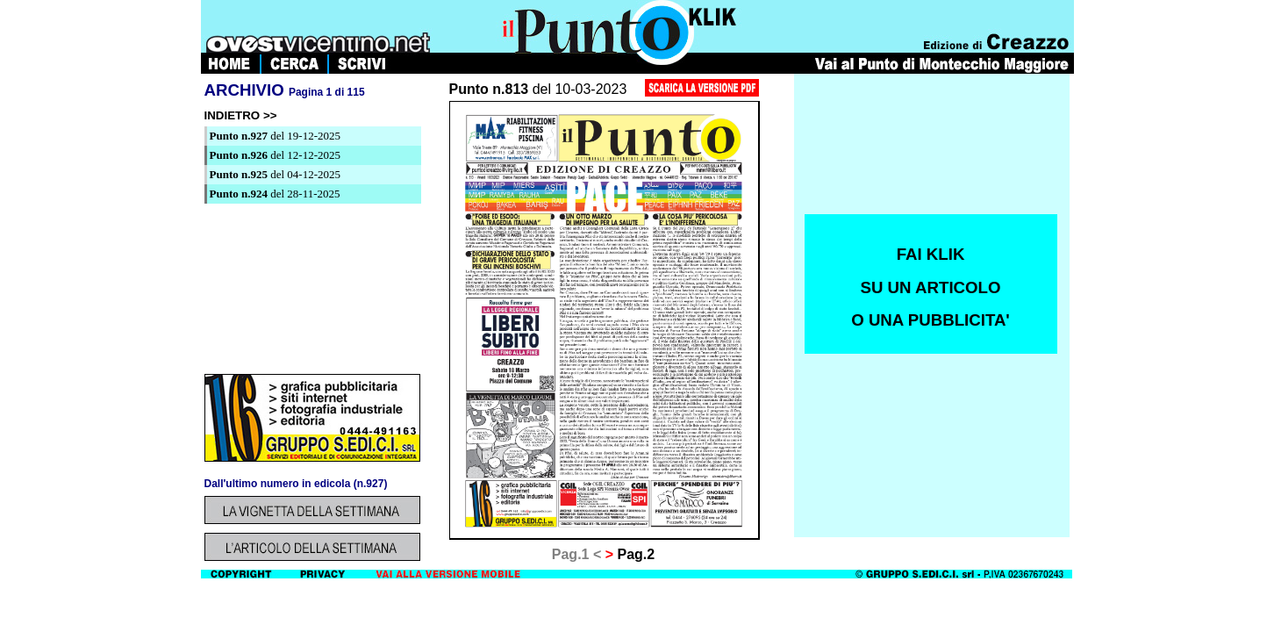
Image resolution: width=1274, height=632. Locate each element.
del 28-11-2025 (275, 193)
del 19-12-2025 (275, 135)
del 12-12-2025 (275, 155)
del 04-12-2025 (275, 174)
